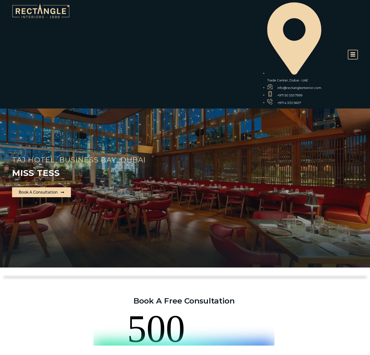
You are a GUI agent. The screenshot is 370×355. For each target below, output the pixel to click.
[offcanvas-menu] (353, 54)
